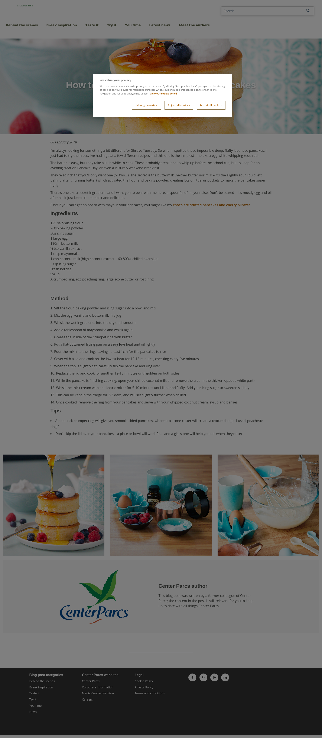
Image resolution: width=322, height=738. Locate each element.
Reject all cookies (179, 105)
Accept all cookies (210, 105)
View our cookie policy (163, 93)
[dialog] (162, 95)
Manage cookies (146, 105)
